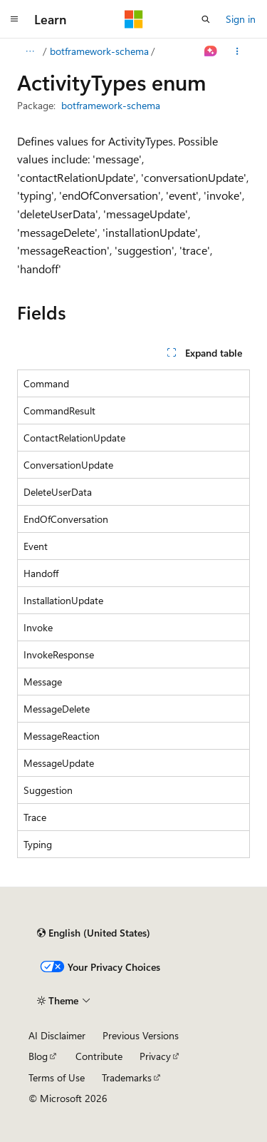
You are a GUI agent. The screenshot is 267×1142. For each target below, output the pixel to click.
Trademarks (127, 1077)
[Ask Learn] (211, 51)
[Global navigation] (14, 19)
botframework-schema (99, 51)
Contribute (98, 1056)
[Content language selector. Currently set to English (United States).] (93, 933)
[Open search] (206, 19)
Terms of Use (56, 1077)
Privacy (155, 1056)
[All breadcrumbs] (29, 51)
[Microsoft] (134, 19)
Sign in (241, 19)
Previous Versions (141, 1035)
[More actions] (237, 51)
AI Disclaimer (56, 1035)
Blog (38, 1056)
